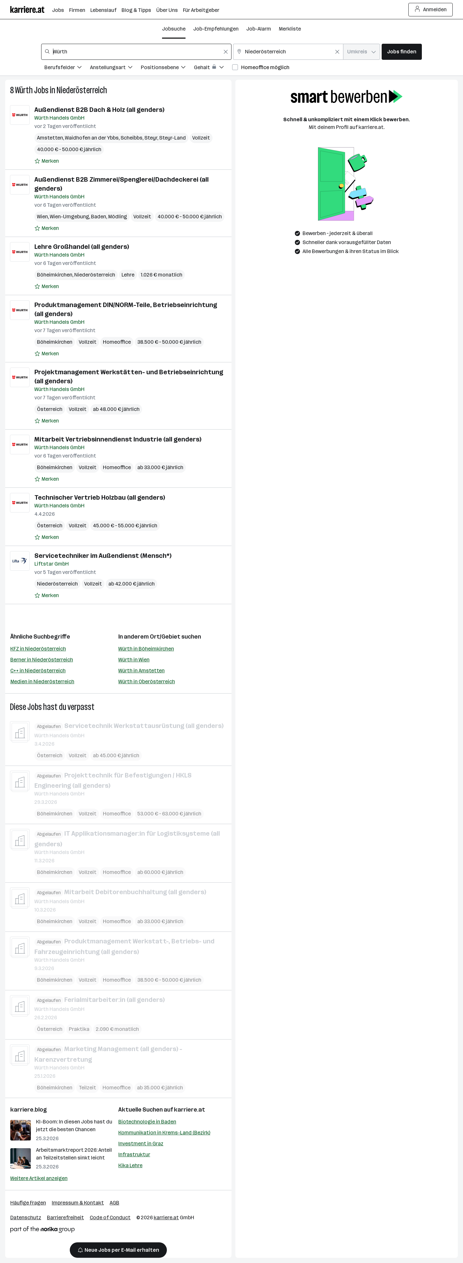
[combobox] (136, 52)
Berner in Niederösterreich (41, 660)
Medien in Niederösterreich (42, 681)
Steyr (150, 138)
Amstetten (50, 138)
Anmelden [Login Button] (431, 10)
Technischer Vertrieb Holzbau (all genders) (99, 497)
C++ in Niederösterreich (38, 671)
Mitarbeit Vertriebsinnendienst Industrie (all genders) (117, 439)
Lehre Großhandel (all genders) (81, 246)
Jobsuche (174, 29)
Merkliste (290, 29)
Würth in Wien (134, 660)
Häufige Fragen (28, 1203)
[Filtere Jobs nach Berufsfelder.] (67, 68)
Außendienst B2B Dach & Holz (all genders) (99, 110)
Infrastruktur (134, 1154)
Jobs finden (401, 52)
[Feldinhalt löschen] (226, 52)
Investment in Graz (140, 1143)
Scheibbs (131, 138)
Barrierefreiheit (65, 1217)
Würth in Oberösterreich (146, 681)
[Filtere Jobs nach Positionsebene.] (167, 68)
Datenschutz (25, 1217)
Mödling (117, 217)
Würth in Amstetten (141, 671)
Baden (98, 217)
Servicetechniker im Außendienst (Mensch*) (102, 555)
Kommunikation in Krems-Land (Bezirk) (164, 1133)
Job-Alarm (258, 29)
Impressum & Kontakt (78, 1203)
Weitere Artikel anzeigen (39, 1178)
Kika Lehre (130, 1165)
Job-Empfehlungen (216, 29)
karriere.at (189, 1109)
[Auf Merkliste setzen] (46, 161)
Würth (24, 90)
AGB (114, 1203)
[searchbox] (136, 52)
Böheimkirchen (54, 275)
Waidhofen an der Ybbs (92, 138)
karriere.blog (28, 1109)
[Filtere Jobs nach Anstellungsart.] (115, 68)
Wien (42, 217)
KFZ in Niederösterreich (38, 649)
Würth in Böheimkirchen (146, 649)
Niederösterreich (82, 90)
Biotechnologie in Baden (147, 1122)
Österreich (49, 409)
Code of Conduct (110, 1217)
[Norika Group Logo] (42, 1230)
